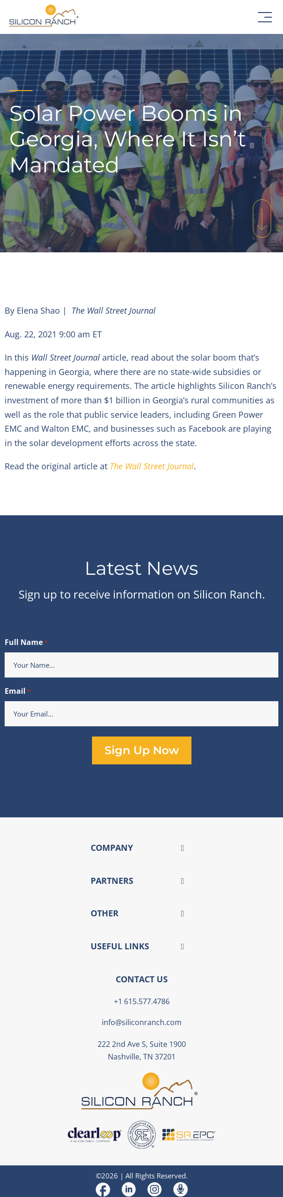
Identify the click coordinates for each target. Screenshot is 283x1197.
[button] (265, 17)
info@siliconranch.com (142, 1022)
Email (17, 691)
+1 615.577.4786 (142, 1001)
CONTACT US (142, 979)
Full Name (26, 643)
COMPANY (112, 847)
